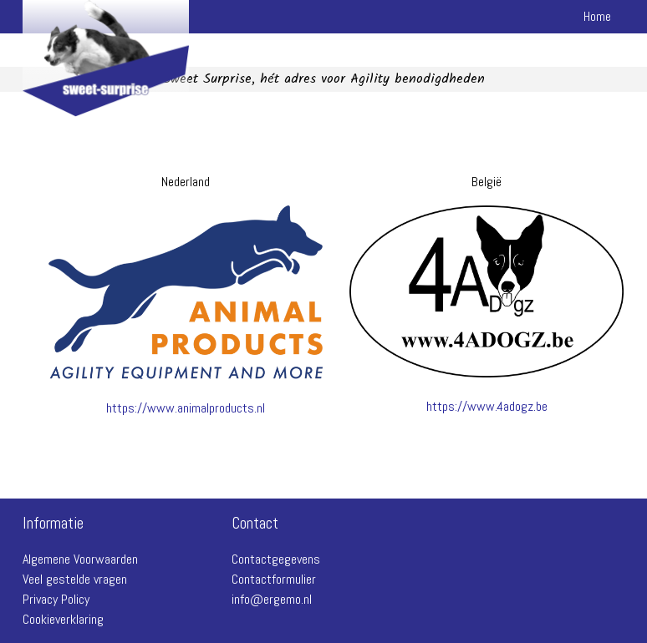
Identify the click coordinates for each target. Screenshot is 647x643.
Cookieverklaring (63, 619)
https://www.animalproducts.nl (185, 408)
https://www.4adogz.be (487, 406)
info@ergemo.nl (272, 599)
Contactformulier (274, 579)
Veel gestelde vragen (75, 579)
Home (597, 16)
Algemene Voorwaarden (80, 559)
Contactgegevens (276, 559)
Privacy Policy (56, 599)
